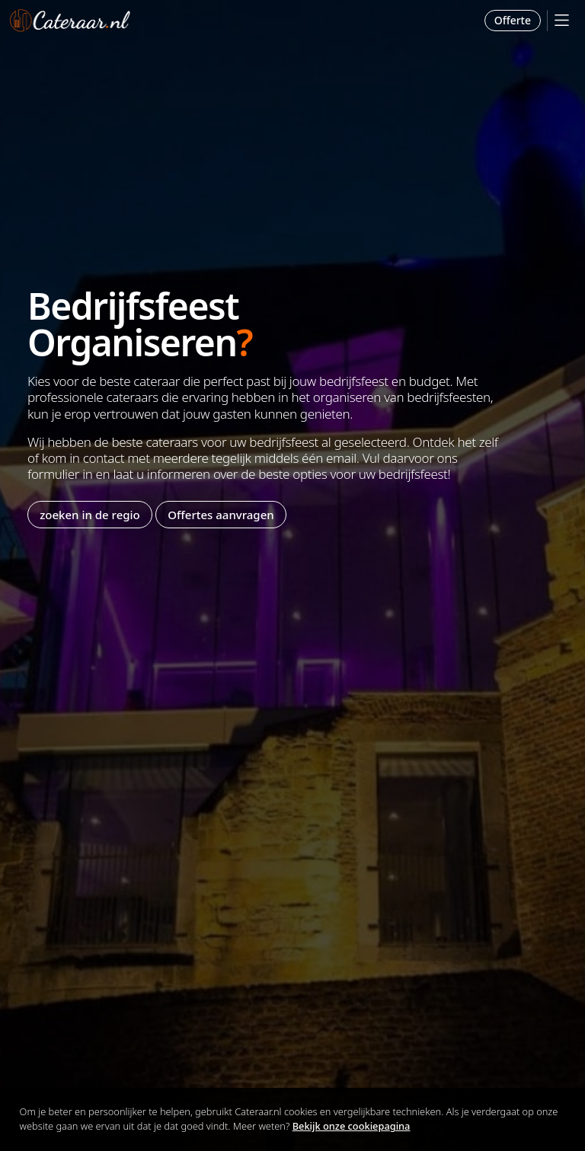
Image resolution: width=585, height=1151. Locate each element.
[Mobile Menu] (562, 20)
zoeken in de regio (90, 514)
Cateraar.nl (70, 20)
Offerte (512, 20)
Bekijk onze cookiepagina (351, 1126)
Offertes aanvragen (220, 514)
